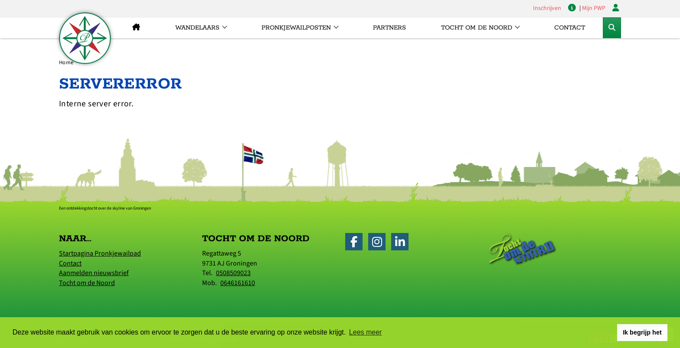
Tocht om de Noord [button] (476, 28)
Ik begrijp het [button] (642, 332)
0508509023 (233, 273)
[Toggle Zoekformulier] (612, 27)
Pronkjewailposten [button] (296, 28)
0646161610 (237, 283)
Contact (569, 28)
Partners (389, 28)
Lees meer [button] (365, 332)
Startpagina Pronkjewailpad (100, 253)
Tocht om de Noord (87, 283)
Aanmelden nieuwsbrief (94, 273)
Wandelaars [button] (197, 28)
